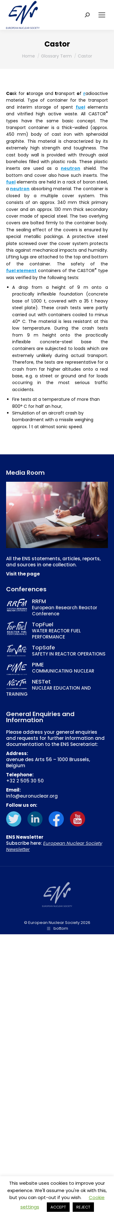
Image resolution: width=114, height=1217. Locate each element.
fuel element (21, 271)
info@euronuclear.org (32, 796)
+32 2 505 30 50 (25, 781)
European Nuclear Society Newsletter (54, 846)
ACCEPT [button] (58, 1207)
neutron (70, 168)
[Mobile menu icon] (102, 15)
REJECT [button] (83, 1207)
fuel (80, 107)
